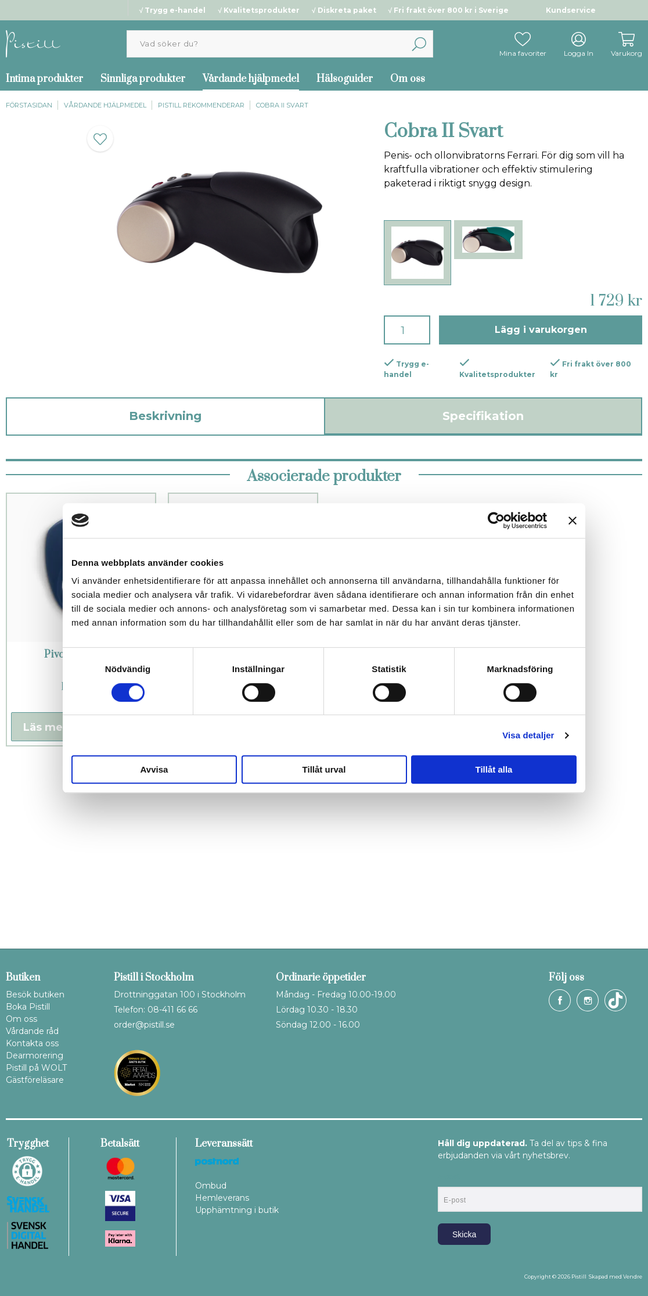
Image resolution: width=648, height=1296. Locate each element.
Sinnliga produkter (142, 79)
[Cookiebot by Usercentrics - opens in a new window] (496, 520)
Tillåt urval (324, 769)
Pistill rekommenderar (201, 105)
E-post (448, 1177)
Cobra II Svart (282, 105)
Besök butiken (35, 994)
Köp (117, 894)
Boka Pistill (28, 1006)
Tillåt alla (494, 769)
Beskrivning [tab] (165, 416)
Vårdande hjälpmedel (251, 79)
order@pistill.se (144, 1024)
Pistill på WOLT (36, 1067)
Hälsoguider (344, 79)
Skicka (464, 1234)
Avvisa (154, 769)
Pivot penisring (81, 822)
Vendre (632, 1276)
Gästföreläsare (35, 1080)
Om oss (407, 79)
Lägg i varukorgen (541, 329)
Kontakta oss (32, 1043)
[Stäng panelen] (572, 520)
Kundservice (571, 10)
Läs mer (45, 894)
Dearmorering (34, 1055)
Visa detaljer (528, 735)
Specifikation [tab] (483, 416)
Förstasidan (29, 105)
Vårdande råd (32, 1031)
